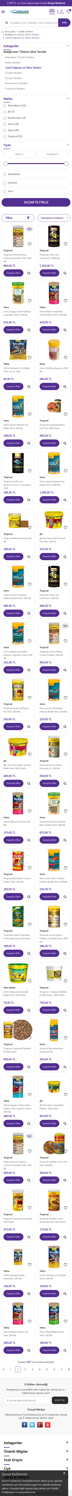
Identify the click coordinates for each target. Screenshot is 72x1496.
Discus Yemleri (13, 78)
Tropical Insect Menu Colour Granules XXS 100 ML (17, 1165)
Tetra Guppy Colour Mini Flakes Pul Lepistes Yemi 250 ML (17, 1108)
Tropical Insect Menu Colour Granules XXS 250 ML (17, 258)
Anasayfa (8, 31)
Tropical (7, 250)
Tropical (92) (12, 136)
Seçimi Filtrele (36, 202)
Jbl (41, 534)
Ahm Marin (9, 987)
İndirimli (10, 182)
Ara (64, 22)
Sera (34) (11, 124)
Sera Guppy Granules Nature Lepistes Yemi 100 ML (17, 655)
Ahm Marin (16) (14, 105)
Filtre (18, 218)
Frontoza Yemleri (15, 88)
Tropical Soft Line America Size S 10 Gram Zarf (17, 484)
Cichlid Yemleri (13, 72)
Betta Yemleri (13, 62)
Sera (6, 307)
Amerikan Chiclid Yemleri (19, 57)
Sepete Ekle (13, 272)
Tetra (42, 307)
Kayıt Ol (60, 1400)
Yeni (8, 191)
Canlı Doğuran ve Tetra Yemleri (23, 67)
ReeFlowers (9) (14, 118)
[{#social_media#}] (25, 1425)
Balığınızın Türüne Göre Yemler (22, 34)
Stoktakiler (12, 174)
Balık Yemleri (26, 31)
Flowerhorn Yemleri (16, 83)
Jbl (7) (8, 111)
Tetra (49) (11, 130)
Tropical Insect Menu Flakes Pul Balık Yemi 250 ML (54, 938)
